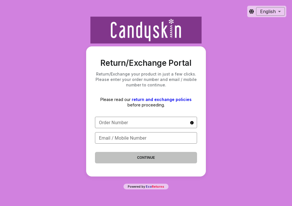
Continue (146, 158)
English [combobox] (268, 11)
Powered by (146, 186)
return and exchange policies (162, 99)
